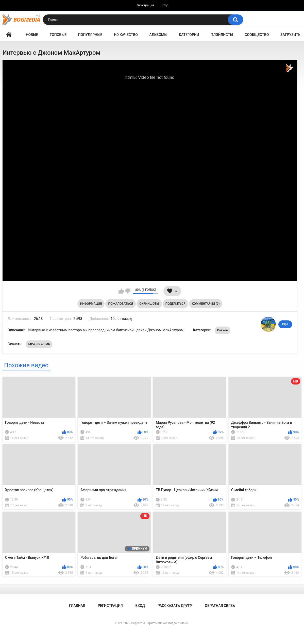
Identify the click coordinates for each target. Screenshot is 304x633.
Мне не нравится (127, 291)
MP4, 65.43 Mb (39, 344)
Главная (9, 34)
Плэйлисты (222, 35)
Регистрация (145, 5)
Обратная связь (220, 606)
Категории (189, 35)
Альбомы (158, 35)
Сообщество (257, 35)
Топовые (58, 35)
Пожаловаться (120, 303)
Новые (32, 35)
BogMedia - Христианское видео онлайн (159, 623)
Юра (285, 324)
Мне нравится (121, 291)
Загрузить (290, 35)
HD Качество (126, 35)
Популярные (90, 35)
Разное (222, 330)
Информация (91, 303)
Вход (164, 5)
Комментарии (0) (205, 303)
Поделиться (175, 303)
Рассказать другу (175, 606)
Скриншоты (149, 303)
